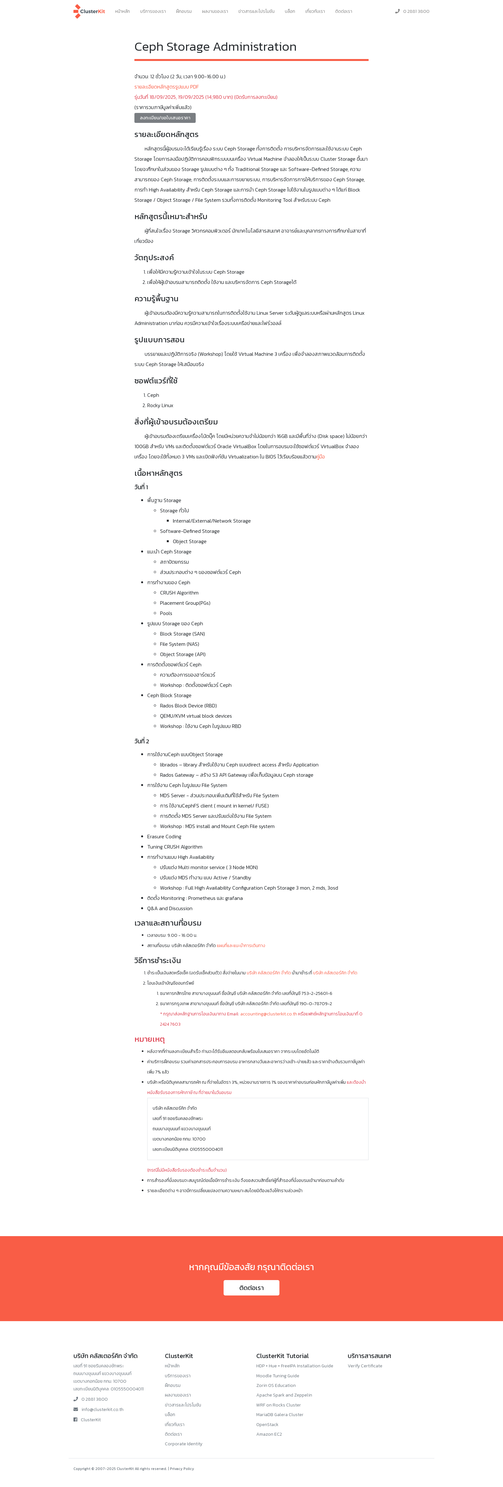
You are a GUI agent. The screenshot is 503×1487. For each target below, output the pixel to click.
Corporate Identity (183, 1443)
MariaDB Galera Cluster (279, 1414)
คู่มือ (320, 456)
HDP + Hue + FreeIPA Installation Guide (294, 1366)
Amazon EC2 (269, 1434)
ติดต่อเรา (343, 11)
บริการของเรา (153, 11)
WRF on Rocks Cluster (278, 1405)
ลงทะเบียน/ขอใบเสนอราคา (165, 118)
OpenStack (267, 1424)
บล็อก (290, 11)
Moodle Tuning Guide (277, 1375)
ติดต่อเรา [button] (251, 1288)
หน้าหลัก (122, 11)
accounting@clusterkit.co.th (268, 1014)
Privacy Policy (182, 1468)
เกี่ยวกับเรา (315, 11)
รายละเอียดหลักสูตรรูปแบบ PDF (166, 86)
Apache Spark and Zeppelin (284, 1395)
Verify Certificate (365, 1366)
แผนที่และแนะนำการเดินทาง (241, 945)
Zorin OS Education (276, 1385)
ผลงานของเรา (215, 11)
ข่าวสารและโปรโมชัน (256, 11)
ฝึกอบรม (184, 11)
